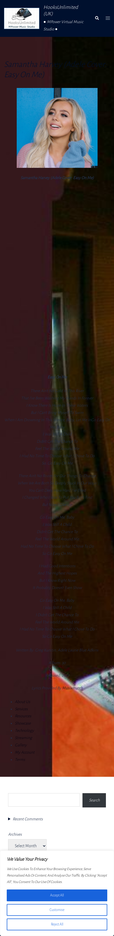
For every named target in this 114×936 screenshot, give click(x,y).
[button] (97, 18)
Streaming (23, 738)
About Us (22, 702)
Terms (20, 759)
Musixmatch (72, 688)
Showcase (23, 723)
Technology (24, 730)
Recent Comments (28, 819)
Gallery (21, 745)
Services (21, 709)
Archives (15, 834)
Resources (23, 716)
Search (13, 788)
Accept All (57, 895)
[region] (57, 893)
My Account (24, 752)
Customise (57, 910)
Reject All (57, 924)
